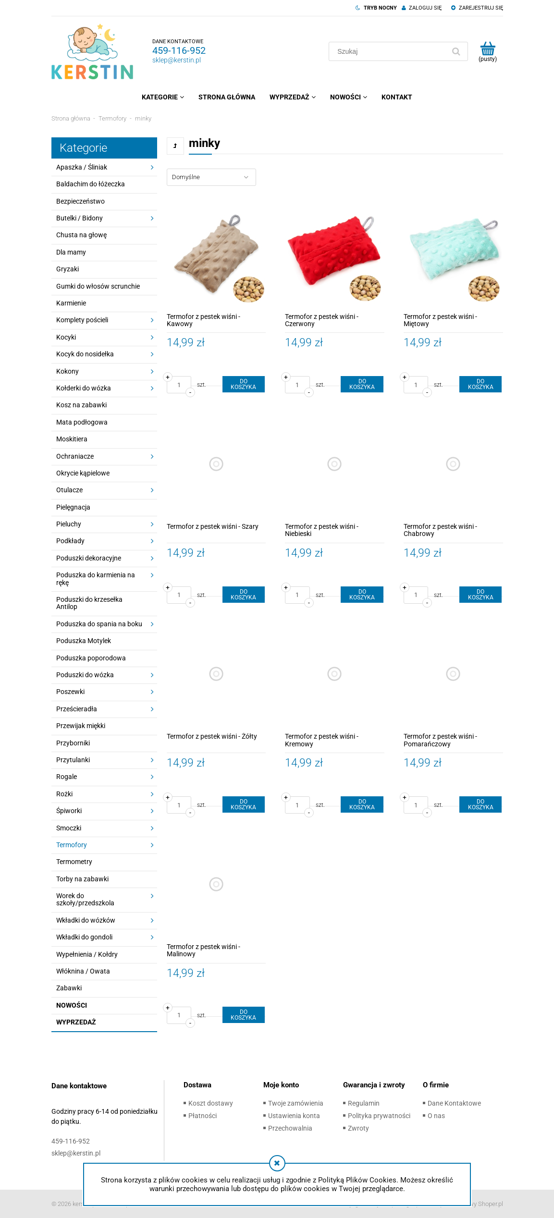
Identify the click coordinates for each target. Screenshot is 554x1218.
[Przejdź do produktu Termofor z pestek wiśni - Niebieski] (334, 463)
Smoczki (68, 828)
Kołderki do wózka (83, 388)
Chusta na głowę (81, 235)
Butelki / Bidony (79, 218)
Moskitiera (71, 439)
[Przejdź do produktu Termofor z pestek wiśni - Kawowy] (216, 254)
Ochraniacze (75, 456)
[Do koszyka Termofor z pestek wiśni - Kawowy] (243, 384)
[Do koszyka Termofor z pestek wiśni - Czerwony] (362, 384)
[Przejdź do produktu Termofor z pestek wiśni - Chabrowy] (453, 463)
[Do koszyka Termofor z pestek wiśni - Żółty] (243, 804)
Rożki (64, 794)
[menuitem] (163, 97)
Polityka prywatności (379, 1116)
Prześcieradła (76, 709)
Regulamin (364, 1103)
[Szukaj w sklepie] (388, 51)
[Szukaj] (456, 51)
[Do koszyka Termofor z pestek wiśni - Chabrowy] (480, 594)
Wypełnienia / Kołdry (87, 954)
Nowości (71, 1005)
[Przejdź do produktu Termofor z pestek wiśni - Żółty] (216, 674)
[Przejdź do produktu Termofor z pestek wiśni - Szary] (216, 463)
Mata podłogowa (82, 422)
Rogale (66, 776)
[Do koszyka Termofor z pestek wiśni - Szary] (243, 594)
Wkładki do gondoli (84, 937)
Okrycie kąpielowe (83, 473)
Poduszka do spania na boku (99, 624)
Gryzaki (67, 269)
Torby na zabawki (82, 879)
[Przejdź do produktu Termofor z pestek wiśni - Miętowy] (453, 254)
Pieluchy (68, 524)
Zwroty (358, 1128)
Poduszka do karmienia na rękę (95, 578)
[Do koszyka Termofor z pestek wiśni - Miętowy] (480, 384)
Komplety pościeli (82, 320)
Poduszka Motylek (83, 641)
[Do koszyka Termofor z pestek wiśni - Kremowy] (362, 804)
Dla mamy (71, 252)
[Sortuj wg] (211, 177)
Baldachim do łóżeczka (90, 184)
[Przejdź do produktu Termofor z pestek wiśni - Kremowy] (334, 674)
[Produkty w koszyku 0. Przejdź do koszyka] (488, 51)
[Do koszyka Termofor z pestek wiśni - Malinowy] (243, 1015)
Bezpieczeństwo (80, 201)
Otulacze (69, 490)
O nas (436, 1116)
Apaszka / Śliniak (81, 167)
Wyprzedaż (76, 1022)
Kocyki (66, 337)
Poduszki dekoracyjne (88, 558)
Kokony (67, 371)
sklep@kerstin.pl (176, 60)
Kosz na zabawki (81, 405)
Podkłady (70, 541)
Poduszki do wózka (85, 675)
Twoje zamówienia (295, 1103)
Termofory (71, 845)
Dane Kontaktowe (454, 1103)
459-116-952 (179, 50)
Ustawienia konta (294, 1116)
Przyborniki (73, 743)
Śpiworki (69, 811)
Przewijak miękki (80, 726)
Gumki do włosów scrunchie (98, 286)
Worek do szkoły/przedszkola (85, 899)
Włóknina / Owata (83, 971)
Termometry (74, 861)
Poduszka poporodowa (91, 658)
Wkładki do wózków (85, 920)
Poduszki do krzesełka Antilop (89, 603)
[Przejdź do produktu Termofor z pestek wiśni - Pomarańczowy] (453, 674)
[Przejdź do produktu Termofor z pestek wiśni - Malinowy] (216, 884)
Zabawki (69, 988)
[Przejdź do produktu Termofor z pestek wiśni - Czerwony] (334, 254)
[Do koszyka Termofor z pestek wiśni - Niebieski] (362, 594)
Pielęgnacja (73, 507)
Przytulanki (73, 760)
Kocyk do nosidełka (85, 354)
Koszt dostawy (210, 1103)
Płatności (202, 1116)
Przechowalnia (290, 1128)
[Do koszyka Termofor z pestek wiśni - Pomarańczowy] (480, 804)
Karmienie (71, 303)
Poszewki (70, 691)
